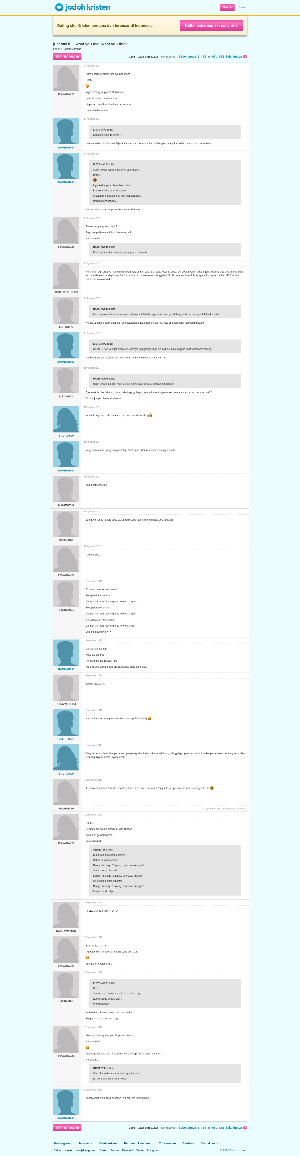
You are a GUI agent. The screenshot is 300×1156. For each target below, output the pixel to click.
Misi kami (85, 1143)
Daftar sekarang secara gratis (211, 25)
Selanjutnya (236, 56)
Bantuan (188, 1143)
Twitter (140, 1150)
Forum (56, 49)
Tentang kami (63, 1143)
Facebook (128, 1150)
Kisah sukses (108, 1143)
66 (213, 56)
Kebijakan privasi (86, 1150)
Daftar (242, 7)
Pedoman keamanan (138, 1143)
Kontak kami (209, 1143)
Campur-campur (72, 49)
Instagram (153, 1150)
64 (204, 56)
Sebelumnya (187, 56)
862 (221, 56)
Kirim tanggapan (67, 56)
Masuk (227, 7)
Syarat (104, 1150)
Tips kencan (167, 1143)
